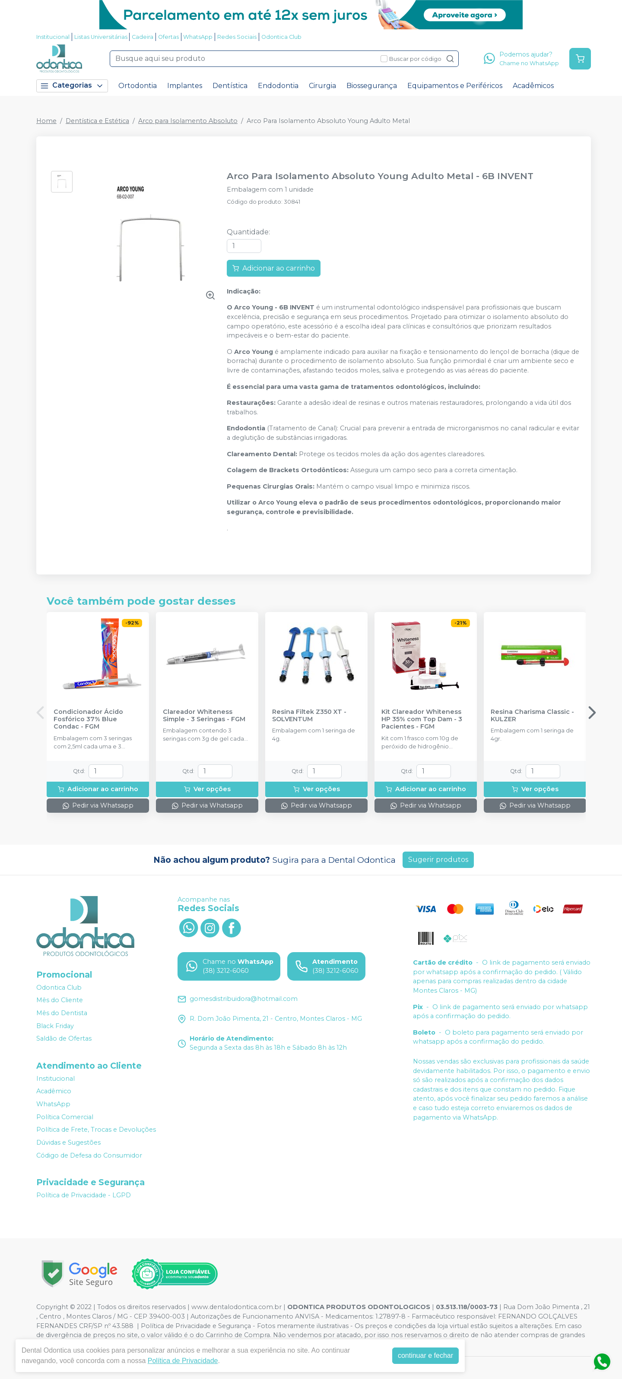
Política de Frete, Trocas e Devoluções (96, 1130)
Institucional (53, 37)
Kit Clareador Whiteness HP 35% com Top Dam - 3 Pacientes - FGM (421, 719)
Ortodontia (137, 86)
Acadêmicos (533, 86)
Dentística (230, 86)
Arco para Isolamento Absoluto (188, 121)
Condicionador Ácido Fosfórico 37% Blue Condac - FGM (88, 719)
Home (46, 121)
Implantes (184, 86)
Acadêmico (53, 1091)
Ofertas (168, 37)
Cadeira (142, 37)
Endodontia (278, 86)
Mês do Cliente (59, 1000)
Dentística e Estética (97, 121)
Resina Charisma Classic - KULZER (532, 715)
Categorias (72, 85)
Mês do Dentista (61, 1013)
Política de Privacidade (183, 1360)
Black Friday (55, 1026)
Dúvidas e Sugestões (68, 1142)
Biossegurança (371, 86)
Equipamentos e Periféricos (454, 86)
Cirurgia (322, 86)
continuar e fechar (425, 1355)
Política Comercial (64, 1117)
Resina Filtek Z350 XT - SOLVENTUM (309, 715)
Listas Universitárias (100, 37)
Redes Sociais (237, 37)
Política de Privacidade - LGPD (83, 1195)
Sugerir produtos (438, 859)
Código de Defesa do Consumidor (89, 1155)
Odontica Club (281, 37)
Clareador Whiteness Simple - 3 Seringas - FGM (204, 715)
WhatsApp (198, 37)
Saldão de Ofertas (64, 1038)
